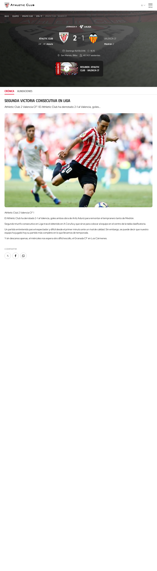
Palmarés (84, 396)
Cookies (62, 556)
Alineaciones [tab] (24, 91)
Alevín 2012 (47, 378)
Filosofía (84, 347)
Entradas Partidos (52, 407)
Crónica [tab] (9, 91)
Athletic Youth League (52, 337)
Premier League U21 (51, 325)
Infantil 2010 (48, 365)
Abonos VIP (85, 326)
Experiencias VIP (50, 411)
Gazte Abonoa (87, 312)
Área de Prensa (87, 370)
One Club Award (125, 315)
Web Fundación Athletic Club (132, 380)
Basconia (46, 329)
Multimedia (10, 312)
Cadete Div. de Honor (52, 353)
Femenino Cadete (49, 357)
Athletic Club (27, 16)
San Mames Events (51, 459)
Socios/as (84, 307)
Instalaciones (86, 356)
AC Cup (45, 511)
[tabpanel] (78, 179)
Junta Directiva (87, 352)
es (143, 5)
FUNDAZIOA (123, 303)
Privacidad (74, 556)
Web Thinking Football (129, 384)
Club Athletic (86, 317)
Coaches (46, 507)
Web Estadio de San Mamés (131, 357)
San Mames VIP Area (52, 454)
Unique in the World (127, 348)
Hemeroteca (11, 317)
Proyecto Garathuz (52, 491)
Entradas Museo (51, 416)
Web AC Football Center (129, 393)
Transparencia (87, 365)
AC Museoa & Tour (52, 450)
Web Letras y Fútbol (127, 389)
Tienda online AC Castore (55, 428)
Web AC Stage (123, 407)
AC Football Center (52, 496)
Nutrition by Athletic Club (131, 416)
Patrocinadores (88, 361)
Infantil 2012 (48, 361)
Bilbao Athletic (49, 317)
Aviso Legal (88, 556)
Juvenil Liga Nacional (52, 345)
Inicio (7, 16)
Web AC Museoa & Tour (129, 362)
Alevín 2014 (47, 382)
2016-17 (39, 16)
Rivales (83, 405)
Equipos (15, 16)
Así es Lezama (48, 480)
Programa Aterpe (126, 320)
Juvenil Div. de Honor (52, 341)
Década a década (88, 391)
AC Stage (46, 520)
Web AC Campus (124, 398)
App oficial (123, 336)
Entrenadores (87, 418)
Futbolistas (85, 400)
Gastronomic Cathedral (55, 463)
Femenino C (47, 333)
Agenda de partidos (52, 394)
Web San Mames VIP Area (129, 366)
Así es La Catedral (51, 445)
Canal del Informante (91, 374)
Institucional (86, 343)
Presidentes (85, 414)
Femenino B (47, 321)
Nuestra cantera (51, 476)
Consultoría (48, 503)
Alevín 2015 (47, 386)
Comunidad (85, 330)
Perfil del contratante (91, 379)
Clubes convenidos (51, 487)
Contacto (122, 328)
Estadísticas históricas (91, 409)
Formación (47, 500)
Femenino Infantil (50, 374)
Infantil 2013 (48, 369)
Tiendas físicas (49, 433)
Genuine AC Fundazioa (53, 390)
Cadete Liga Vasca (50, 349)
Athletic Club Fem (51, 312)
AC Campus (47, 515)
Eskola (45, 524)
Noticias (9, 307)
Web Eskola (123, 411)
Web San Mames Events (129, 375)
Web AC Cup (122, 402)
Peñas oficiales (87, 321)
